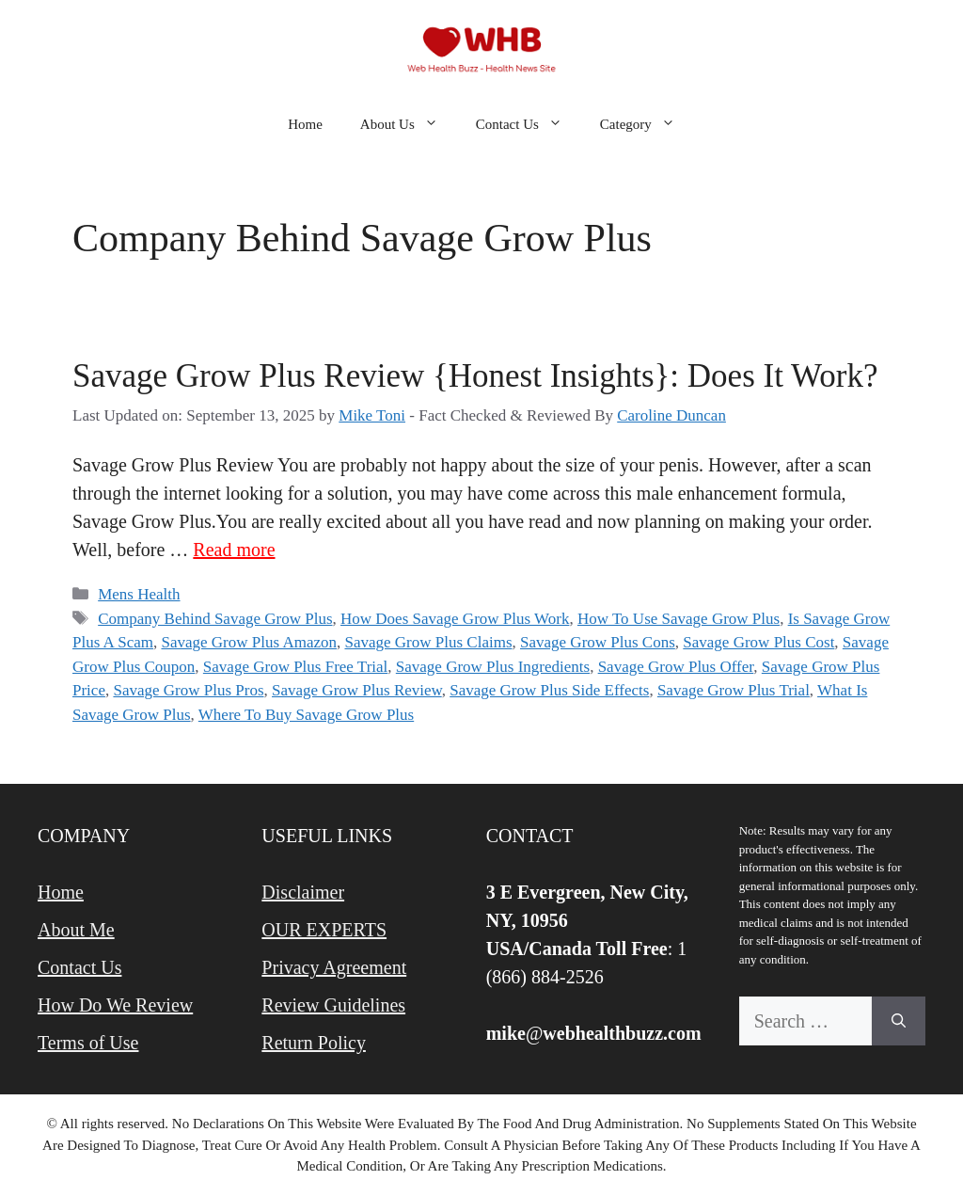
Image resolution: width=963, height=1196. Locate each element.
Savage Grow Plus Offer (676, 667)
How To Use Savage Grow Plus (678, 619)
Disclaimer (302, 892)
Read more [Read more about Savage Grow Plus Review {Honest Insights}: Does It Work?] (234, 549)
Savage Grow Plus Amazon (249, 642)
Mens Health (139, 594)
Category (647, 124)
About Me (76, 929)
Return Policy (313, 1042)
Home (305, 124)
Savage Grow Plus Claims (428, 642)
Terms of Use (88, 1042)
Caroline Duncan (671, 415)
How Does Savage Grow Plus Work (454, 619)
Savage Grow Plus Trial (733, 690)
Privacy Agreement (333, 967)
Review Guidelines (333, 1005)
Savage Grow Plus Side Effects (549, 690)
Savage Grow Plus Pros (188, 690)
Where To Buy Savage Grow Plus (306, 715)
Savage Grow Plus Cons (597, 642)
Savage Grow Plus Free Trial (295, 667)
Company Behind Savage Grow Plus (215, 619)
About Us (408, 124)
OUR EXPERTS (324, 929)
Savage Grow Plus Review (357, 690)
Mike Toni (372, 415)
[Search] (898, 1021)
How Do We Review (115, 1005)
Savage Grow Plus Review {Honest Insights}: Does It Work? (474, 376)
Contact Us (528, 124)
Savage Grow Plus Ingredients (493, 667)
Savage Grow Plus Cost (758, 642)
